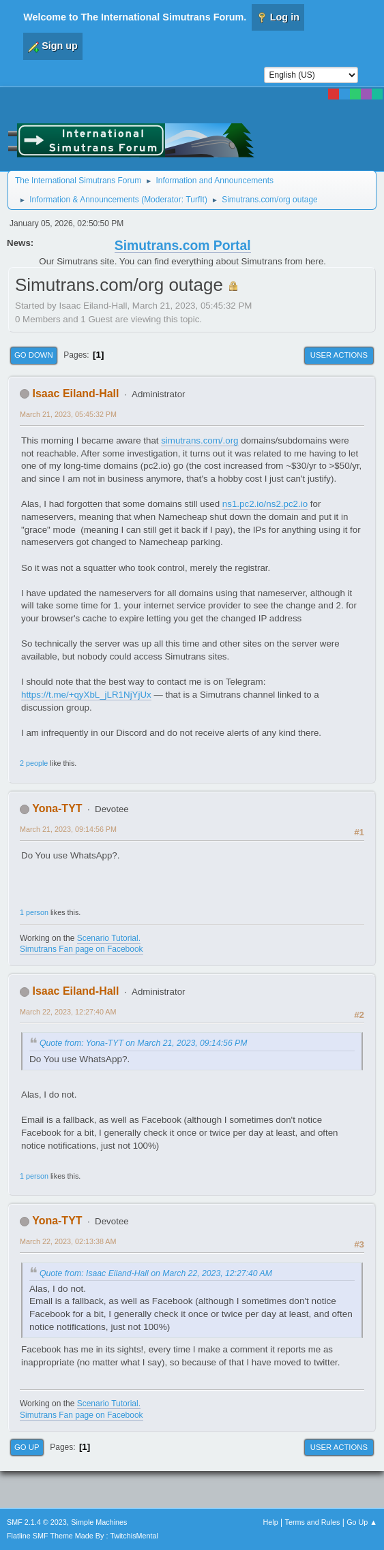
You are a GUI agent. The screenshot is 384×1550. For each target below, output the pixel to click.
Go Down (33, 355)
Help (270, 1522)
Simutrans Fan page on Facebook (81, 949)
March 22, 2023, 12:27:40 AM (68, 1012)
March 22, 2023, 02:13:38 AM (68, 1241)
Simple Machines (99, 1522)
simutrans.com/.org (199, 440)
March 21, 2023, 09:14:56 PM (68, 829)
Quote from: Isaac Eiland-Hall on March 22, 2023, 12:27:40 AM (156, 1273)
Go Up (27, 1447)
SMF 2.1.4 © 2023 (37, 1522)
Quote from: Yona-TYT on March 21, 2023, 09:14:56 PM (143, 1043)
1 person (34, 912)
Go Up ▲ (361, 1522)
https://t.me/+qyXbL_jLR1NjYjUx (86, 694)
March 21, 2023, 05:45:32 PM (68, 414)
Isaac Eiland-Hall (75, 393)
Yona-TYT (57, 808)
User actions (339, 355)
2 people (34, 763)
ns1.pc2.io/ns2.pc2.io (265, 504)
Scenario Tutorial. (109, 938)
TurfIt (195, 199)
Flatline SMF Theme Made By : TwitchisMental (82, 1536)
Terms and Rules (312, 1522)
